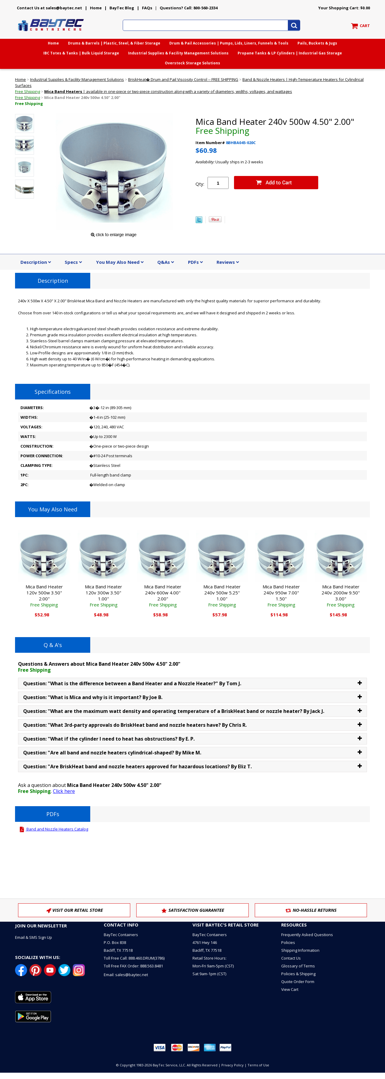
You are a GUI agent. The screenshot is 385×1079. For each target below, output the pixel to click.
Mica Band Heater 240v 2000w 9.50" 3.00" (341, 596)
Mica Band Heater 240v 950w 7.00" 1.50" (281, 596)
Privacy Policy (232, 1065)
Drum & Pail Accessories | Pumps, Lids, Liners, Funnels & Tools (228, 43)
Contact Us (291, 958)
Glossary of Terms (298, 966)
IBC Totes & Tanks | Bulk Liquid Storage (81, 53)
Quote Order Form (297, 981)
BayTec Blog (121, 8)
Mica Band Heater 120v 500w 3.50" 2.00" (44, 596)
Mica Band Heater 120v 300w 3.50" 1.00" (103, 596)
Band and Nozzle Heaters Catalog (53, 829)
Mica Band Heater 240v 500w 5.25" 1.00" (222, 596)
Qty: (200, 184)
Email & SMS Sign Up (33, 937)
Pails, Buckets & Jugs (317, 43)
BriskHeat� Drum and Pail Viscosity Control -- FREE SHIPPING (183, 79)
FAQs (147, 8)
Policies (288, 942)
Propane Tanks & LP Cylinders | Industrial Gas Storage (290, 53)
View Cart (289, 989)
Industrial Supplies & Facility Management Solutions (178, 53)
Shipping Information (300, 950)
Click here (64, 791)
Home (96, 8)
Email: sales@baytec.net (126, 974)
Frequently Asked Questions (307, 934)
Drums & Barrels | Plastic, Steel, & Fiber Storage (114, 43)
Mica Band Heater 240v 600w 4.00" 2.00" (162, 596)
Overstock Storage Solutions (192, 63)
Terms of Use (258, 1065)
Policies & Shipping (298, 973)
